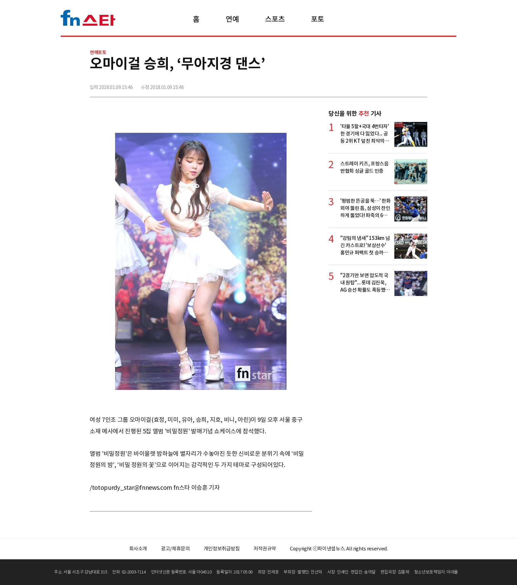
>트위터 (392, 84)
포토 (317, 19)
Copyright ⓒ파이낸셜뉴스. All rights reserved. (339, 548)
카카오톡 (407, 84)
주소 (421, 84)
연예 (232, 19)
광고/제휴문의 (175, 548)
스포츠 (275, 19)
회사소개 (138, 548)
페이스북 (378, 84)
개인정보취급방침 (222, 548)
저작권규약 (265, 548)
